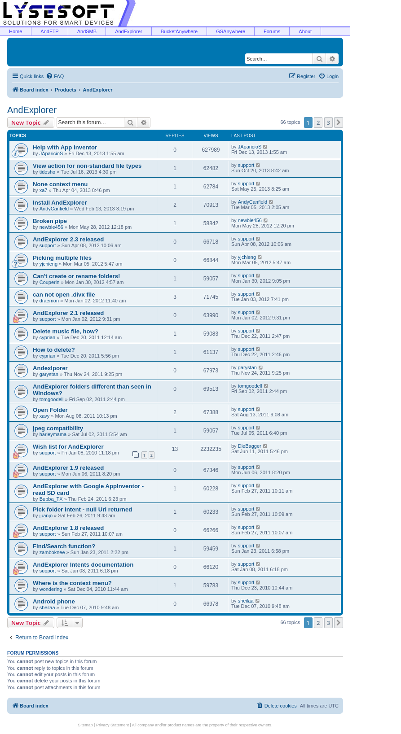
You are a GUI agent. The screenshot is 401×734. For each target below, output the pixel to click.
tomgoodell (52, 399)
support (246, 165)
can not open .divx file (64, 294)
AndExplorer (128, 31)
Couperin (50, 282)
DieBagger (249, 446)
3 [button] (328, 122)
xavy (45, 416)
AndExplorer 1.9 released (68, 467)
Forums (272, 31)
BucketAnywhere (179, 31)
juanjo (46, 515)
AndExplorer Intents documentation (83, 564)
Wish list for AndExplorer (68, 446)
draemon (49, 300)
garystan (49, 374)
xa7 (44, 190)
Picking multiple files (62, 257)
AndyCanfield (54, 208)
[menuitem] (55, 76)
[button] (338, 122)
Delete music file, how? (65, 331)
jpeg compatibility (58, 428)
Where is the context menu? (72, 583)
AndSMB (87, 31)
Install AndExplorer (60, 202)
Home (15, 31)
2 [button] (318, 122)
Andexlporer (50, 368)
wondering (51, 589)
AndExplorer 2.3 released (68, 239)
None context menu (60, 184)
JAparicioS (51, 153)
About (305, 31)
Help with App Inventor (65, 147)
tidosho (47, 172)
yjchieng (48, 264)
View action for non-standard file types (87, 165)
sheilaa (47, 607)
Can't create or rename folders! (76, 276)
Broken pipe (50, 221)
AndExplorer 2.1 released (68, 313)
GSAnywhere (230, 31)
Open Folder (50, 409)
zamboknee (52, 552)
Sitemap (85, 725)
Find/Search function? (64, 546)
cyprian (47, 337)
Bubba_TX (51, 499)
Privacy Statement (112, 725)
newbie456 (51, 227)
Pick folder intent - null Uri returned (82, 509)
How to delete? (54, 349)
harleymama (53, 434)
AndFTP (49, 31)
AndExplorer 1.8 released (68, 527)
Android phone (54, 601)
